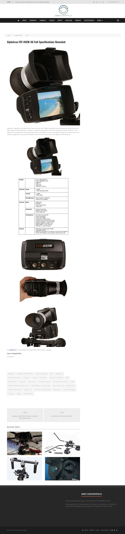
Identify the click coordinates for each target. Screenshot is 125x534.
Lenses (52, 20)
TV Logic (11, 394)
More (99, 20)
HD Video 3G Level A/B (60, 382)
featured (22, 382)
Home (8, 35)
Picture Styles (104, 530)
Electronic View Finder (40, 378)
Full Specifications (44, 382)
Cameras (33, 20)
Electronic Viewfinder (56, 378)
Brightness (59, 374)
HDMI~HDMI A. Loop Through (40, 386)
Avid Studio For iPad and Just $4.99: (62, 416)
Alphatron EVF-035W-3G (25, 374)
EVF (67, 378)
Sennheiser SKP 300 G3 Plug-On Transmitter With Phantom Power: (25, 417)
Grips (60, 20)
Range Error (28, 390)
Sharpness (57, 390)
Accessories (89, 20)
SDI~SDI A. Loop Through (43, 390)
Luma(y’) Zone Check (14, 390)
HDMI (72, 382)
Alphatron (13, 350)
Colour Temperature (14, 378)
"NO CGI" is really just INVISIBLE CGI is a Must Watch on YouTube (32, 2)
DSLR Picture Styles (113, 2)
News (24, 20)
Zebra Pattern (28, 394)
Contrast (27, 378)
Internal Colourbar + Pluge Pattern (64, 386)
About (86, 530)
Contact (98, 530)
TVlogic (19, 394)
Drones (78, 20)
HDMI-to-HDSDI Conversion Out (18, 386)
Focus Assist (32, 382)
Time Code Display (69, 390)
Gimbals (43, 20)
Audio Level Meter (41, 374)
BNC (51, 374)
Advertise (91, 530)
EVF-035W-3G (12, 382)
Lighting (68, 20)
